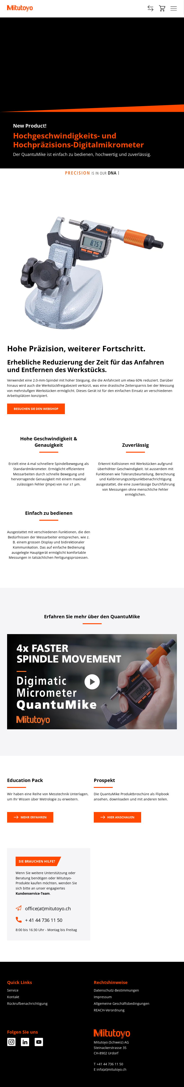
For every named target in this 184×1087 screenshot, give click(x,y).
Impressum (103, 997)
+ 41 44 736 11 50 (43, 920)
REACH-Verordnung (109, 1010)
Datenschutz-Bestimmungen (116, 990)
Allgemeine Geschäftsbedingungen (121, 1003)
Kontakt (13, 997)
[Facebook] (11, 1044)
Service (12, 990)
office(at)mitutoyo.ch (48, 908)
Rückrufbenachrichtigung (27, 1003)
